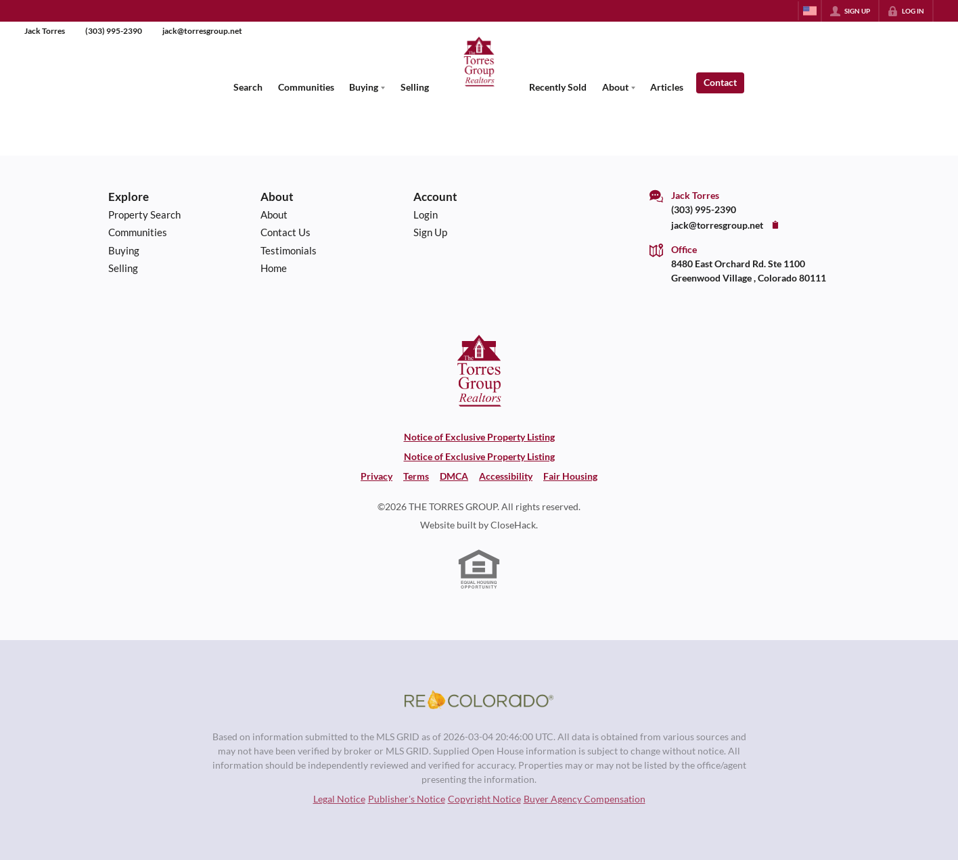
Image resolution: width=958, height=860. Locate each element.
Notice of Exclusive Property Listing (479, 437)
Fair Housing (570, 476)
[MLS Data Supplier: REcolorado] (479, 700)
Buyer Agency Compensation (584, 799)
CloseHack (513, 524)
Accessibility (505, 476)
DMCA (454, 476)
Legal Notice (339, 799)
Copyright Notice (484, 799)
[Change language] (809, 10)
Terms (416, 476)
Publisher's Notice (406, 799)
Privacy (376, 476)
